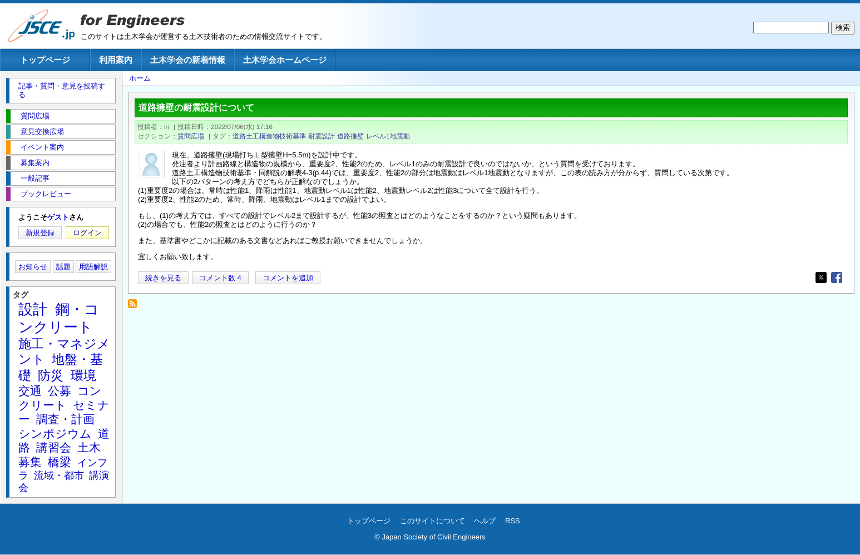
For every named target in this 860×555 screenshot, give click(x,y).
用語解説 (93, 266)
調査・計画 (65, 419)
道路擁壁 (350, 136)
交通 (30, 390)
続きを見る (163, 277)
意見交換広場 (42, 131)
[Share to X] (821, 277)
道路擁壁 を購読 (135, 306)
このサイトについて (432, 521)
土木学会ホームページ (285, 60)
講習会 (53, 447)
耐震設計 (321, 136)
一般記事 (35, 178)
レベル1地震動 (388, 136)
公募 (59, 390)
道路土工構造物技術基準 (269, 136)
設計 (32, 309)
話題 (63, 266)
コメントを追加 (288, 278)
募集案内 (35, 162)
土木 (89, 447)
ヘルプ (485, 521)
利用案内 (115, 60)
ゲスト (58, 217)
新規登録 (40, 233)
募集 (30, 461)
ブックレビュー (46, 194)
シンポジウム (55, 433)
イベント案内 (42, 147)
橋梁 (59, 461)
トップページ (45, 60)
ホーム (140, 78)
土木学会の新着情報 (187, 60)
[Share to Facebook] (836, 277)
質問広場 (190, 136)
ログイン (87, 233)
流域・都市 (59, 475)
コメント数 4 (220, 278)
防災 (50, 375)
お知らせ (32, 266)
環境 (83, 375)
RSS (512, 521)
